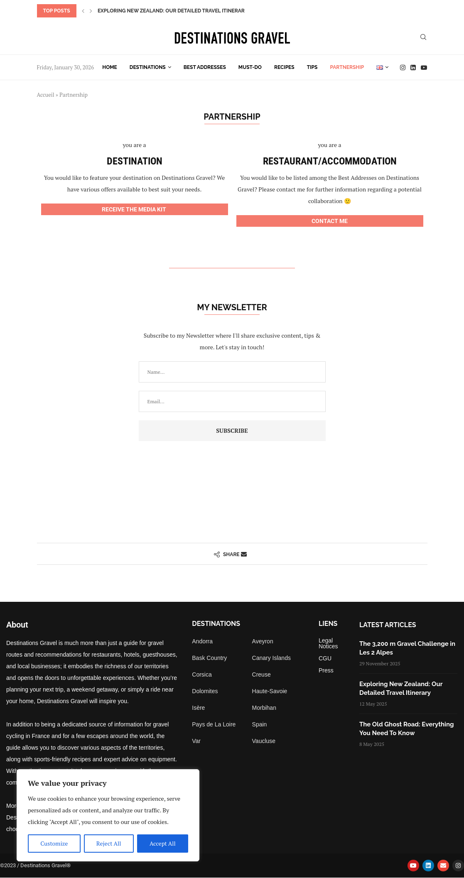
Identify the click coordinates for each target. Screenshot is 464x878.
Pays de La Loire (214, 724)
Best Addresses (205, 67)
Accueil (45, 94)
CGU (325, 658)
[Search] (423, 38)
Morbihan (264, 708)
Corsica (201, 674)
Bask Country (209, 658)
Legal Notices (328, 643)
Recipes (284, 67)
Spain (259, 724)
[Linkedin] (413, 67)
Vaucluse (264, 741)
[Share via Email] (244, 554)
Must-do (250, 67)
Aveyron (262, 641)
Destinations (148, 67)
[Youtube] (423, 67)
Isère (198, 708)
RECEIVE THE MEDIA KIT (134, 209)
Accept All (163, 843)
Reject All (108, 843)
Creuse (261, 674)
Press (326, 670)
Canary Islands (271, 658)
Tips (312, 67)
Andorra (202, 641)
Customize (54, 843)
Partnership (347, 67)
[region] (108, 815)
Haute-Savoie (269, 691)
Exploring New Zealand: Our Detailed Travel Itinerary (173, 11)
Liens (328, 623)
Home (109, 67)
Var (196, 741)
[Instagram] (403, 67)
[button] (83, 10)
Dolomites (205, 691)
